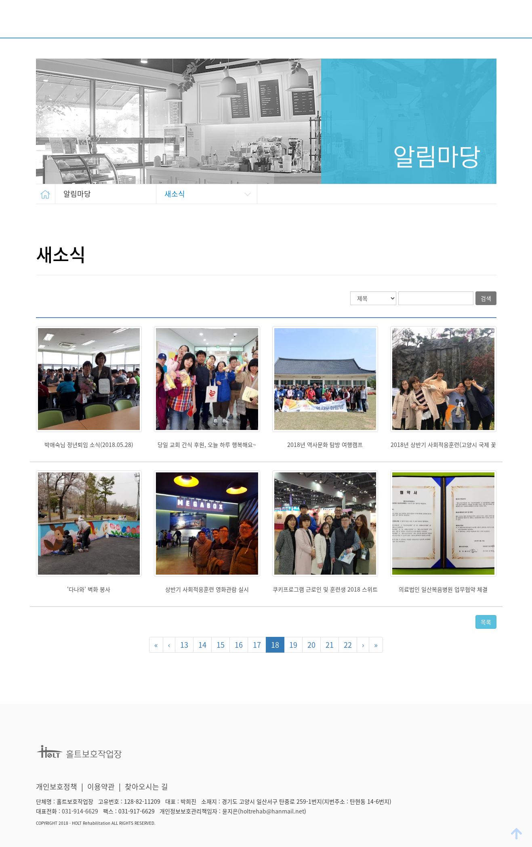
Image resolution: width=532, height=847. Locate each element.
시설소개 (234, 21)
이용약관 (101, 786)
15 (221, 644)
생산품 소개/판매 (426, 21)
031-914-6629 (80, 811)
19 (293, 644)
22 (348, 644)
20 (311, 644)
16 (239, 644)
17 (257, 644)
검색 (486, 298)
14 (202, 644)
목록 (486, 622)
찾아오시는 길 (146, 786)
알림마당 (482, 21)
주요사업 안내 (286, 21)
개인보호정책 (56, 786)
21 (330, 644)
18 (275, 644)
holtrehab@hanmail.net (272, 811)
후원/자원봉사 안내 (354, 21)
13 (184, 644)
